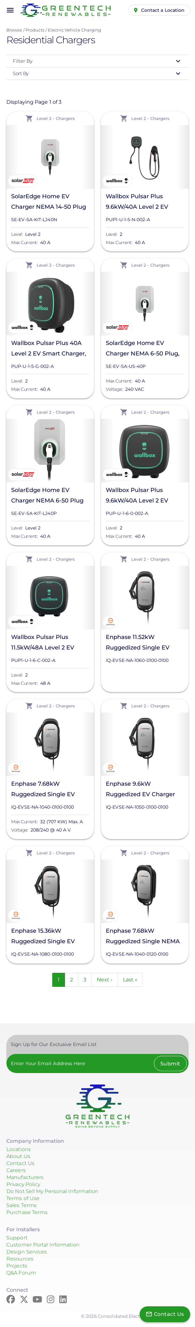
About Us (18, 1156)
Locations (18, 1149)
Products (34, 29)
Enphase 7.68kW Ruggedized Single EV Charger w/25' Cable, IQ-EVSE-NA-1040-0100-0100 (48, 790)
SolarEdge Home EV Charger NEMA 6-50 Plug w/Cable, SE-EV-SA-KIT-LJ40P (47, 496)
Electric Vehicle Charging (74, 29)
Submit (170, 1064)
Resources (19, 1259)
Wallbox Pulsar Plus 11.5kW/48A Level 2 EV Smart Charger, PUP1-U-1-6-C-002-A (48, 643)
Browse (14, 29)
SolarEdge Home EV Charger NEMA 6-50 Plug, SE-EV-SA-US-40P (142, 349)
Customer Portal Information (43, 1245)
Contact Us (20, 1163)
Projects (16, 1266)
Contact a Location (163, 10)
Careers (16, 1170)
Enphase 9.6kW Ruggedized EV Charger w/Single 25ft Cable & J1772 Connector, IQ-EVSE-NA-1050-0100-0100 (144, 790)
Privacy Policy (23, 1184)
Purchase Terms (26, 1212)
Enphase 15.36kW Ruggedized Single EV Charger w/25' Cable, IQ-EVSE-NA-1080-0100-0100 (48, 937)
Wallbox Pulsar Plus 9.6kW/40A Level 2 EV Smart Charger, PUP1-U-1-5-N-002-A (142, 202)
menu (10, 10)
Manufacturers (25, 1177)
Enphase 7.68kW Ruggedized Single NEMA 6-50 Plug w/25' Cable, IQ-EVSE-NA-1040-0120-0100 (143, 937)
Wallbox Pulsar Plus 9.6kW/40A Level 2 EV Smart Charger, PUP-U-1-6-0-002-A (144, 496)
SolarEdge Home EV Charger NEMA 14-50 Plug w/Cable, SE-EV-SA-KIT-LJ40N (48, 202)
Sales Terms (21, 1205)
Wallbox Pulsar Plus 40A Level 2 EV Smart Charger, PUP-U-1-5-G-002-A (48, 349)
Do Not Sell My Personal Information (52, 1191)
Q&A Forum (21, 1273)
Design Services (26, 1252)
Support (16, 1238)
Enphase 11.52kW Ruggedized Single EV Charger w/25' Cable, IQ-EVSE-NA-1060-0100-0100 (143, 643)
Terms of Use (23, 1198)
